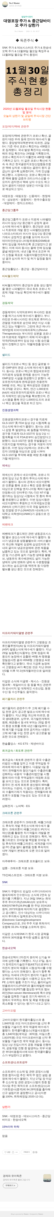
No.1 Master (14, 3)
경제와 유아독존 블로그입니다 (16, 1180)
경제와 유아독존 (12, 1175)
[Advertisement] (27, 601)
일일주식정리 (27, 17)
